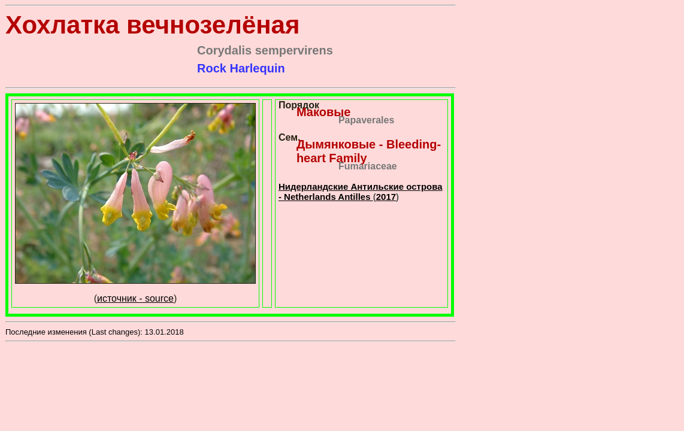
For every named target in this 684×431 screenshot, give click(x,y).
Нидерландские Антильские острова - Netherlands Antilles (361, 191)
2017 (386, 197)
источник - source (135, 298)
